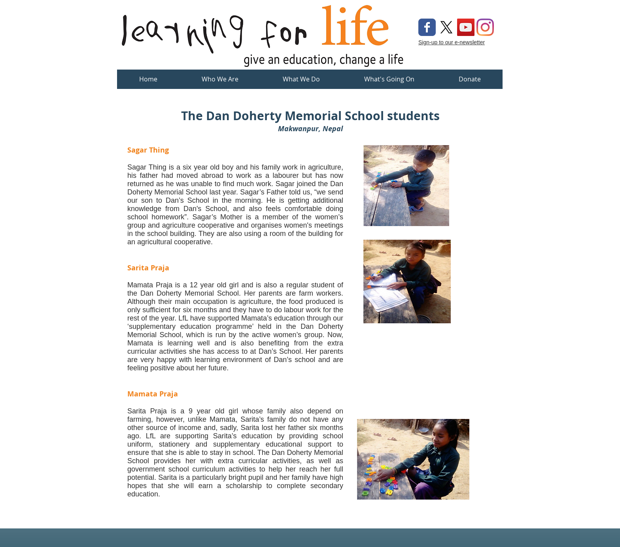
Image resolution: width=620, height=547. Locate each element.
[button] (301, 82)
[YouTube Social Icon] (465, 27)
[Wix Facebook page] (427, 27)
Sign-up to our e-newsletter (451, 42)
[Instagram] (485, 27)
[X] (446, 27)
